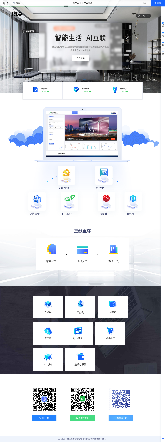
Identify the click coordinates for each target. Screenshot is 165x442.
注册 (144, 3)
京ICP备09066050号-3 (99, 439)
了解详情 (45, 91)
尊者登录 (158, 3)
